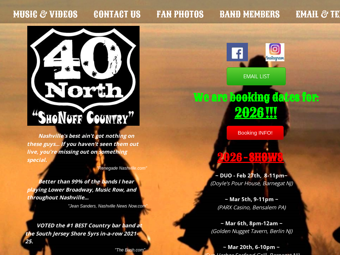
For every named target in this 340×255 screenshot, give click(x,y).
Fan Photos (180, 14)
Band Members (250, 14)
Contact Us (117, 14)
